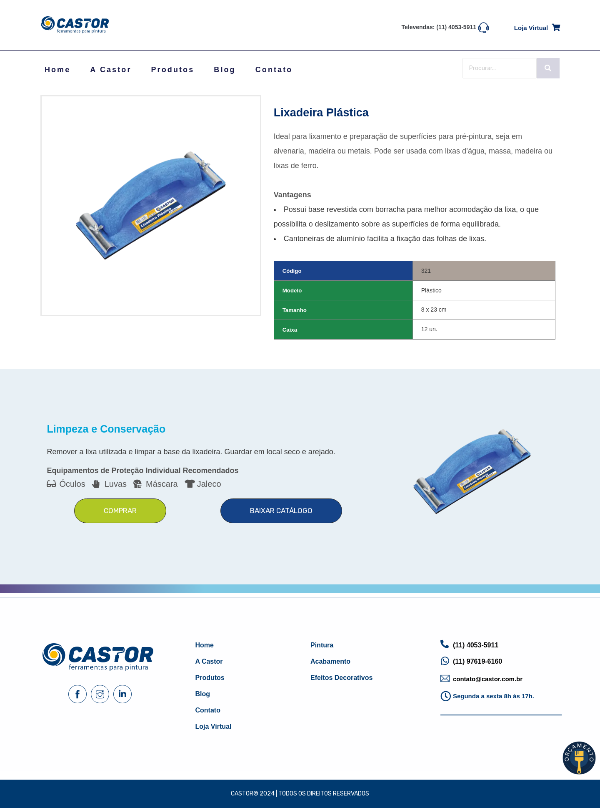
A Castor (110, 69)
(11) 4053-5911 (475, 645)
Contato (274, 69)
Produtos (173, 69)
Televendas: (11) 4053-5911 (439, 27)
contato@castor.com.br (487, 678)
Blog (224, 69)
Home (57, 69)
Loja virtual (531, 27)
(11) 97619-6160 (477, 661)
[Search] (499, 68)
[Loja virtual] (556, 26)
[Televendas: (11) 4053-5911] (483, 26)
